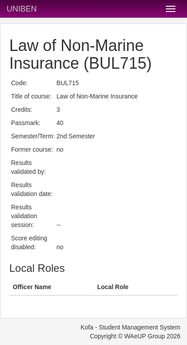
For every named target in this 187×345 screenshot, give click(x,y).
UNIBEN (22, 8)
